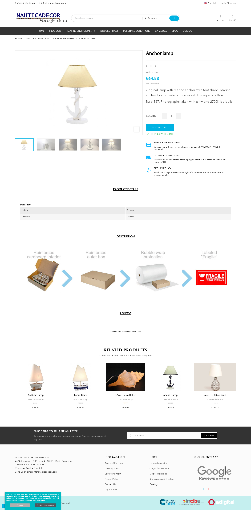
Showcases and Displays (162, 479)
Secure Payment (113, 473)
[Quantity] (171, 116)
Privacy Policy (111, 479)
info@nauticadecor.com (53, 3)
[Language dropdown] (210, 3)
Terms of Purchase (114, 463)
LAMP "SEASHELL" (125, 395)
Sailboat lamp (36, 395)
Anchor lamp (170, 395)
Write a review (153, 72)
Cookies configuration (45, 505)
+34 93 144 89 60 (26, 3)
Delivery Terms (112, 468)
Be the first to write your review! (125, 331)
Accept (20, 505)
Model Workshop (158, 473)
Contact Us (110, 484)
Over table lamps (36, 399)
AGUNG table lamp (215, 395)
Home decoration (158, 463)
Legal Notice (111, 489)
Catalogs (154, 484)
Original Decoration (160, 468)
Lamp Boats (80, 395)
